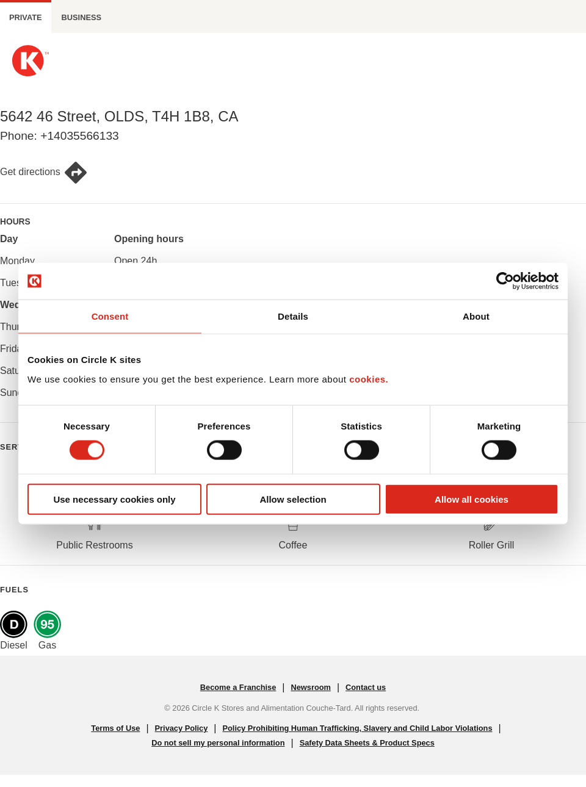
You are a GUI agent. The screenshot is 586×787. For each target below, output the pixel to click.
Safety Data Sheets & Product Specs (367, 742)
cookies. (368, 378)
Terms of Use (115, 728)
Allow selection (292, 499)
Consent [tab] (110, 316)
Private (25, 17)
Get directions (44, 172)
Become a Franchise (238, 687)
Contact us (365, 687)
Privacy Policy (181, 728)
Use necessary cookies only (114, 499)
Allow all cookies (471, 499)
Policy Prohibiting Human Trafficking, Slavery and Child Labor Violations (358, 728)
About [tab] (476, 316)
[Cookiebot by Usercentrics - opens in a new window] (505, 281)
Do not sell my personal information (217, 742)
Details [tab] (293, 316)
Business (81, 17)
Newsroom (310, 687)
